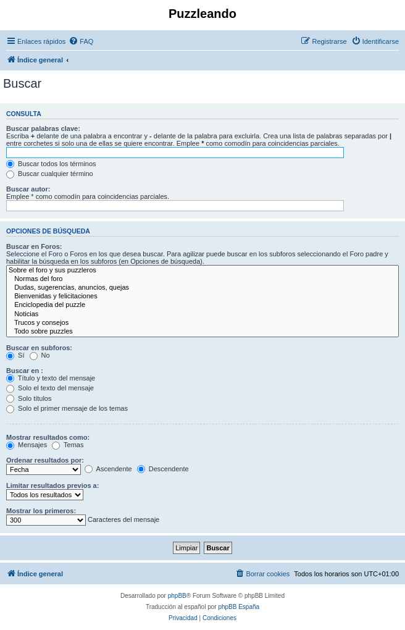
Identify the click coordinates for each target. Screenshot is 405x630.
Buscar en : (24, 370)
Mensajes (26, 444)
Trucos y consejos (202, 323)
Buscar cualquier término (49, 173)
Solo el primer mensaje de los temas (67, 408)
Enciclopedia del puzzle (202, 305)
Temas (67, 444)
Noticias (202, 314)
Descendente (163, 468)
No (40, 355)
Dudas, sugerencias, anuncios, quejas (202, 288)
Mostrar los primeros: (41, 510)
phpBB (177, 595)
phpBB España (238, 606)
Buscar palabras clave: (43, 128)
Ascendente (108, 468)
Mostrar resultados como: (48, 437)
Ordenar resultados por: (45, 460)
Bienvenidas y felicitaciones (202, 296)
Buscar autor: (28, 189)
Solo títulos (28, 398)
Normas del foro (202, 279)
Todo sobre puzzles (202, 331)
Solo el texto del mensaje (50, 388)
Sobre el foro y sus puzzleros (202, 270)
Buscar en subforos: (39, 347)
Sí (15, 355)
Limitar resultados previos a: (52, 485)
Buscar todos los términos (51, 163)
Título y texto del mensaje (50, 378)
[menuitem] (81, 41)
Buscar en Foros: (34, 246)
